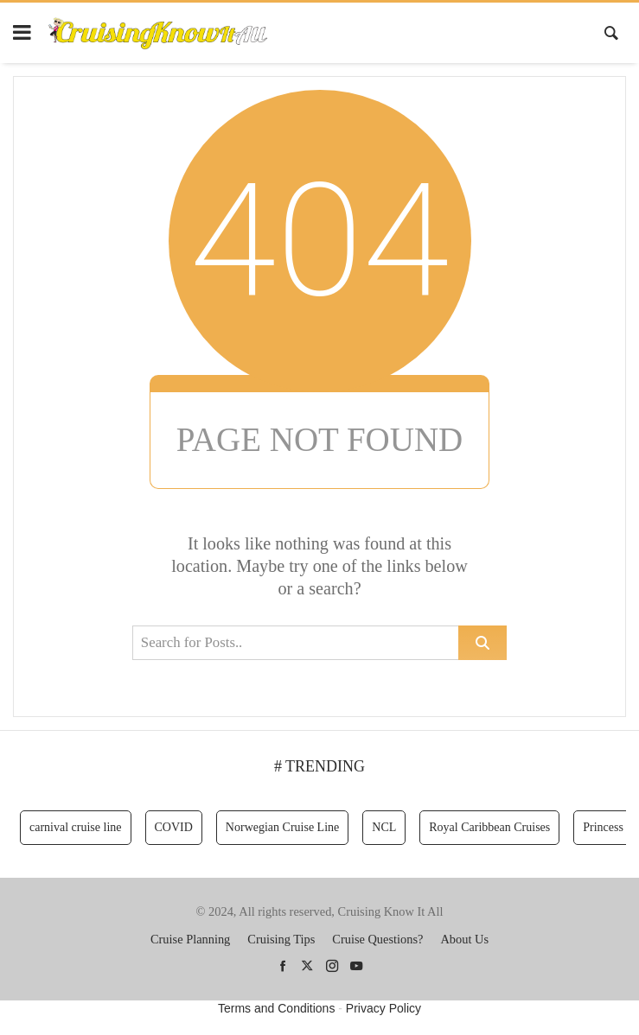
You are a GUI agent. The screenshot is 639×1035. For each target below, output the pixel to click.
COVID (174, 827)
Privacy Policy (383, 1008)
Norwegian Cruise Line (282, 827)
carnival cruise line (75, 827)
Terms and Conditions (276, 1008)
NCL (384, 827)
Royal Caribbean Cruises (489, 827)
